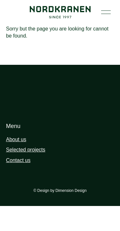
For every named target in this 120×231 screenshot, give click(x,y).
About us (16, 139)
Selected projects (25, 149)
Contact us (18, 160)
